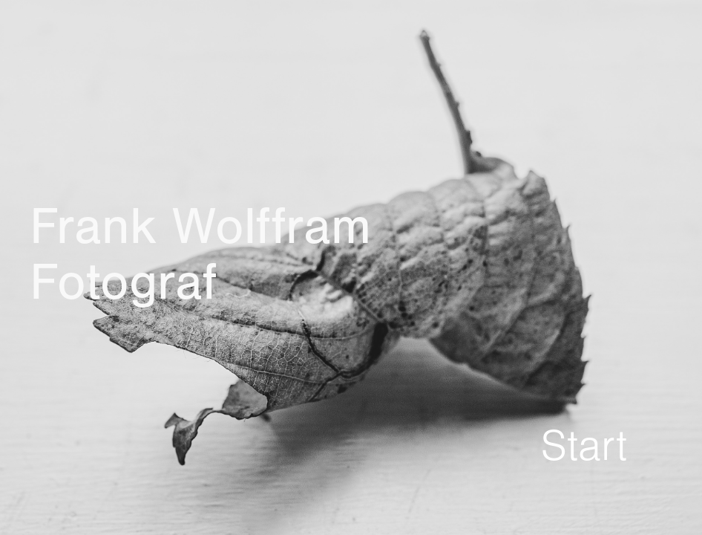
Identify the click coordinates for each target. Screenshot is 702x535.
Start (584, 447)
